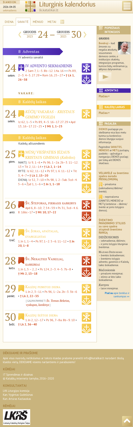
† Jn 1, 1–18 (51, 184)
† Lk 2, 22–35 (29, 296)
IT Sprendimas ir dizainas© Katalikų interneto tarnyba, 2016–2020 (28, 376)
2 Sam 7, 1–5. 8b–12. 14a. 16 (44, 71)
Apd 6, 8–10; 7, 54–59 (40, 208)
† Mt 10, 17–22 (45, 212)
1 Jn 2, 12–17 (34, 320)
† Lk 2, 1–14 (52, 167)
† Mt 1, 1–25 (53, 126)
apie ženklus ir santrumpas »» (117, 294)
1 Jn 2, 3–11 (33, 292)
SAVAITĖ (23, 22)
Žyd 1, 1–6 (33, 184)
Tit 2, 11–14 (32, 167)
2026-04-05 (9, 7)
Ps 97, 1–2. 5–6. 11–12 (51, 241)
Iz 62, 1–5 (25, 122)
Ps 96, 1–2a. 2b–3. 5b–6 (60, 292)
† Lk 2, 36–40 (27, 324)
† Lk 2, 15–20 (38, 175)
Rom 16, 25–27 (52, 75)
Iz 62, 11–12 (35, 171)
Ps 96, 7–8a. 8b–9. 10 (60, 320)
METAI (52, 22)
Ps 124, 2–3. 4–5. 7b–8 (55, 269)
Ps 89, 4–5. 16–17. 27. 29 (51, 122)
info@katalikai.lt (94, 358)
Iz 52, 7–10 (36, 180)
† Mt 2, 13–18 (27, 273)
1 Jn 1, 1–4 (25, 241)
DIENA (9, 22)
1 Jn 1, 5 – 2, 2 (27, 269)
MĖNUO (38, 22)
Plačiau (103, 96)
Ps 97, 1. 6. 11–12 (58, 171)
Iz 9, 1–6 (34, 162)
